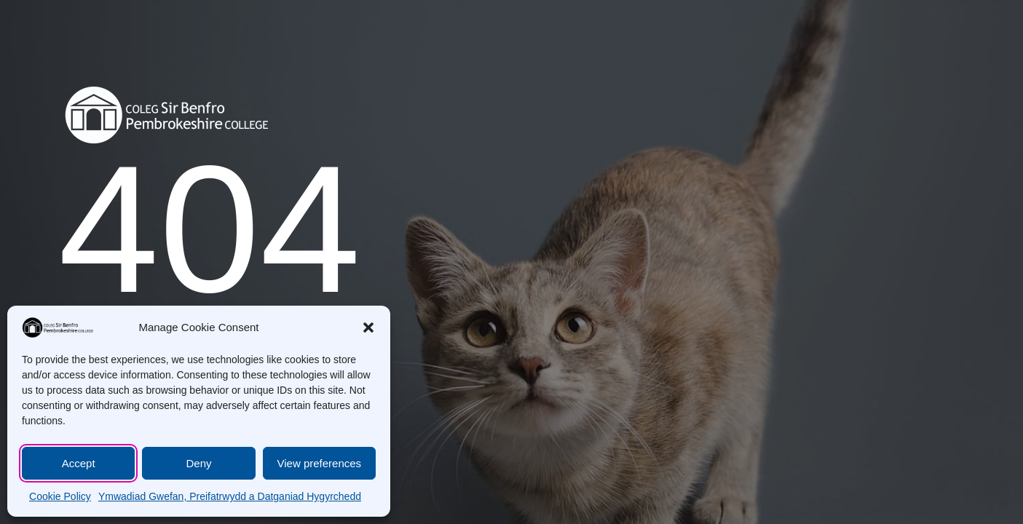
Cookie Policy (60, 496)
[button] (368, 327)
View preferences (319, 463)
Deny (198, 463)
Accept (78, 463)
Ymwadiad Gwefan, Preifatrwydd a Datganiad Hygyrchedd (229, 496)
